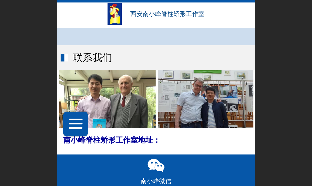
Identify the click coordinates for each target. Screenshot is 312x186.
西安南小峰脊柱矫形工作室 (167, 13)
